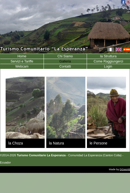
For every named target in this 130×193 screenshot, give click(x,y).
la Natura (56, 143)
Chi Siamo (65, 56)
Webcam (21, 66)
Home (21, 56)
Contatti (65, 66)
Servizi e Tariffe (21, 61)
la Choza (15, 143)
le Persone (98, 143)
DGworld (125, 169)
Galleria (65, 61)
